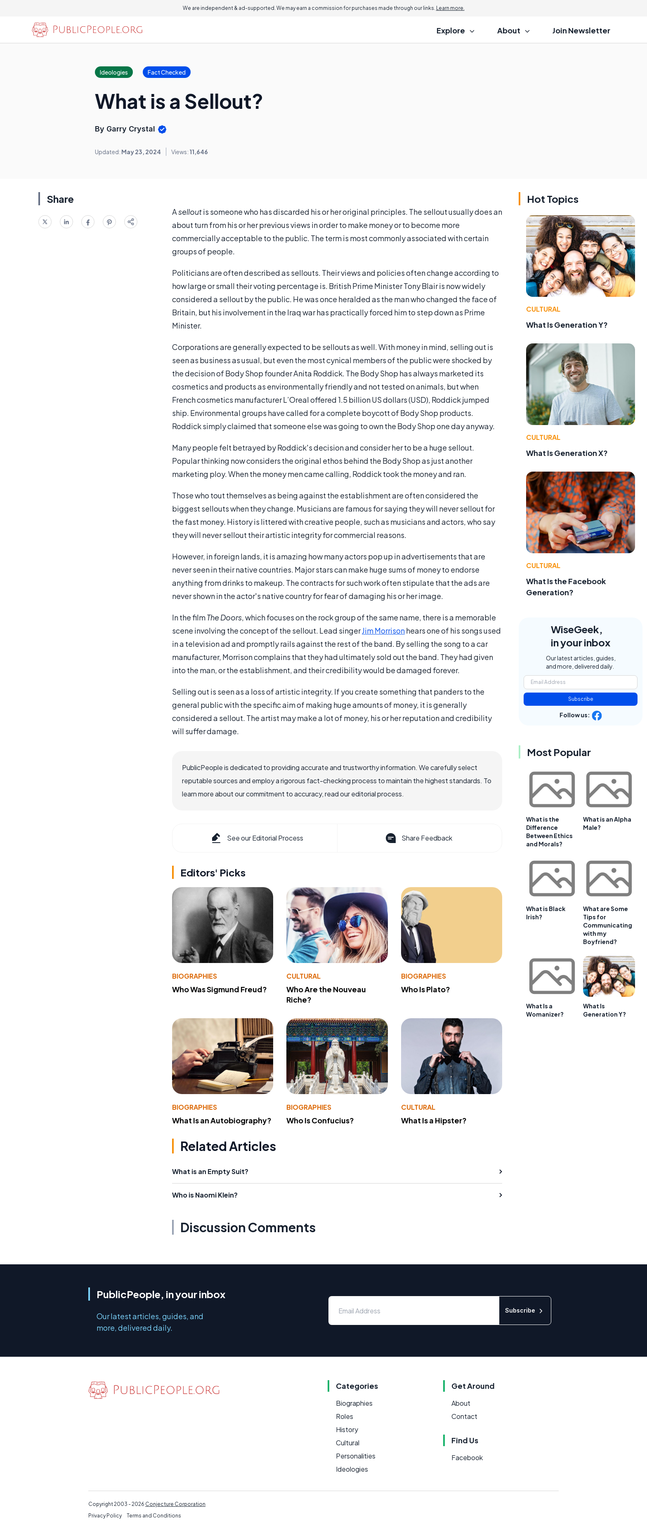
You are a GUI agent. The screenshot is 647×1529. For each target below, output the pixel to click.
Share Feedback (418, 838)
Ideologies (352, 1469)
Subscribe (580, 699)
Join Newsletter (581, 30)
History (347, 1429)
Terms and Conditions (154, 1516)
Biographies (194, 976)
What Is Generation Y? (567, 324)
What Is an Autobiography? (222, 1120)
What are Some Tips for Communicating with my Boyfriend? (607, 925)
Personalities (355, 1455)
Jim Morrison (383, 630)
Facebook (467, 1457)
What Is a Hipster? (434, 1120)
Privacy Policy (105, 1516)
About (460, 1403)
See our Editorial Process (256, 838)
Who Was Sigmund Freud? (219, 989)
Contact (464, 1416)
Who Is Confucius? (320, 1120)
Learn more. (450, 8)
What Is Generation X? (567, 453)
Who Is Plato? (425, 989)
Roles (344, 1416)
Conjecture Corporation (175, 1504)
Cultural (303, 976)
